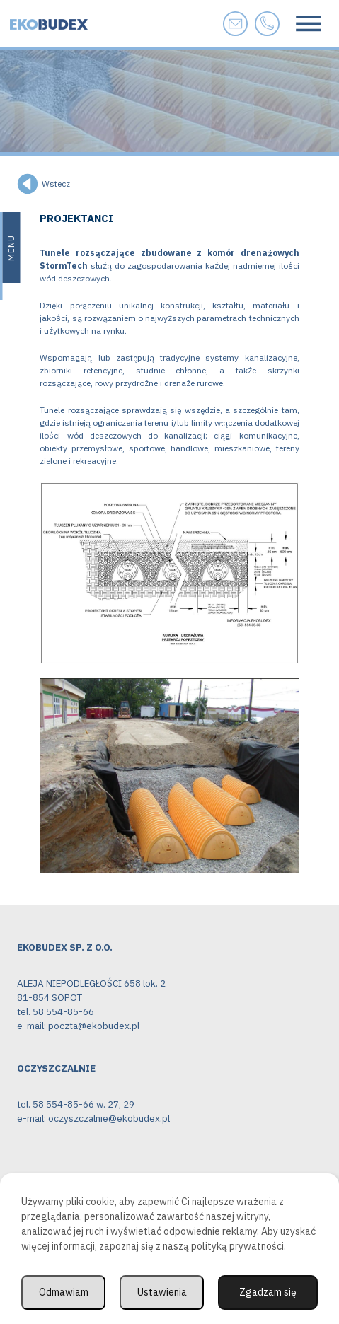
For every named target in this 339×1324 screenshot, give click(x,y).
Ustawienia (162, 1292)
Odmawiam (63, 1292)
